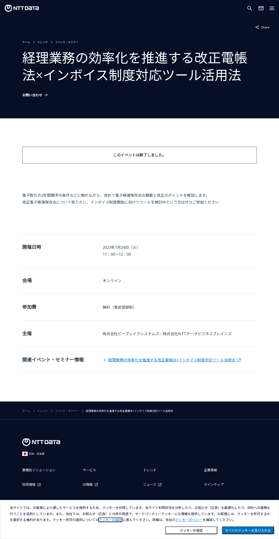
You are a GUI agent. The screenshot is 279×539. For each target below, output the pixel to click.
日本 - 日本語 (33, 454)
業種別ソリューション (38, 470)
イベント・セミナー (66, 42)
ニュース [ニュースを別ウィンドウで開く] (149, 484)
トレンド (42, 42)
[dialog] (139, 519)
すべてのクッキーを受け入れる (248, 530)
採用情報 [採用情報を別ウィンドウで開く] (28, 484)
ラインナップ (214, 484)
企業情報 (210, 470)
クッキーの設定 (191, 530)
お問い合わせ (32, 95)
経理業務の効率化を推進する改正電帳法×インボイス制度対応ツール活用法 (171, 360)
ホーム (26, 42)
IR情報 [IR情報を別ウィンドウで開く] (88, 484)
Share (262, 27)
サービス (89, 470)
